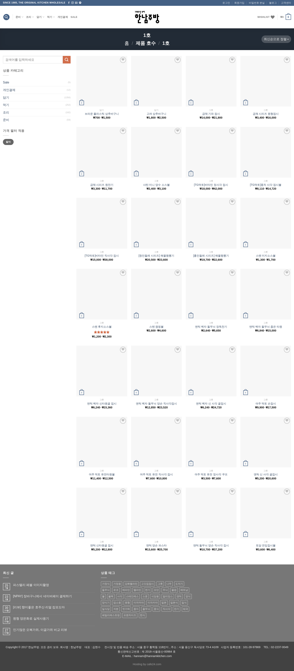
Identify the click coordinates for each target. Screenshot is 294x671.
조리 (30, 17)
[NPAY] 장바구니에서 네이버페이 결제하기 (42, 596)
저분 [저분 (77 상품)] (115, 609)
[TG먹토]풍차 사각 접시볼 (266, 184)
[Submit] (67, 59)
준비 (19, 17)
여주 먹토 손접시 (266, 403)
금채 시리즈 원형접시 (266, 113)
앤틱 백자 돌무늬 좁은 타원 (265, 326)
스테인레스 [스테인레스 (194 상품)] (132, 596)
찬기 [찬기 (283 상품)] (176, 609)
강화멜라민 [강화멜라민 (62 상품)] (131, 583)
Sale (74, 17)
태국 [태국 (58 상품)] (185, 609)
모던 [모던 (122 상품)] (156, 590)
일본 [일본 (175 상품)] (163, 602)
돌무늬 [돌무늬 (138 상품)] (106, 590)
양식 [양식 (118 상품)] (188, 596)
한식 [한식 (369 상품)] (142, 615)
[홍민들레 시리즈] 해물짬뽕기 (211, 255)
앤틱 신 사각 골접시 (266, 474)
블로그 (273, 2)
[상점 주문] (276, 39)
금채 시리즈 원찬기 (102, 184)
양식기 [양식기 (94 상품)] (106, 602)
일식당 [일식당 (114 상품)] (106, 609)
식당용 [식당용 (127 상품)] (155, 596)
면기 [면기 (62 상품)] (147, 590)
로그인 (226, 2)
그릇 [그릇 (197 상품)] (160, 583)
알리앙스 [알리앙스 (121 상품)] (168, 596)
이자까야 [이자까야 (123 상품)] (139, 602)
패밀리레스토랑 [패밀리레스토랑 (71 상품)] (111, 615)
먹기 (51, 17)
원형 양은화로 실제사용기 (31, 618)
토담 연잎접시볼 (266, 545)
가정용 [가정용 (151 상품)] (117, 583)
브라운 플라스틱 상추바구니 (102, 113)
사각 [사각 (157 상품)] (119, 596)
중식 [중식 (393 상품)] (156, 609)
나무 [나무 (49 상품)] (169, 583)
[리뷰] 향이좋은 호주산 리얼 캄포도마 (39, 607)
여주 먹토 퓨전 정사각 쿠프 (211, 474)
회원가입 (239, 2)
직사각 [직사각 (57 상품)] (166, 609)
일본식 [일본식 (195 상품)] (174, 602)
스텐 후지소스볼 (102, 326)
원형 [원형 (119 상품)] (127, 602)
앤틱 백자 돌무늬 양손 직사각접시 (156, 403)
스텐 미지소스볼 (266, 255)
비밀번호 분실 (257, 2)
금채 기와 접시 (211, 113)
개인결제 (63, 17)
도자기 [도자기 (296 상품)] (179, 583)
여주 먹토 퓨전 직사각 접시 (156, 474)
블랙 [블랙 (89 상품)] (110, 596)
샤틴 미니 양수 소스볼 (156, 184)
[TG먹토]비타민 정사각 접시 (211, 184)
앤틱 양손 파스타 (156, 545)
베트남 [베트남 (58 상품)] (184, 590)
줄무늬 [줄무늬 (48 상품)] (146, 609)
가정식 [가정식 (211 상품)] (106, 583)
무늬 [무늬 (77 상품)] (165, 590)
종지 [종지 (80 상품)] (136, 609)
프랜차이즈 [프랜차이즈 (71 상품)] (129, 615)
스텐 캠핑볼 (156, 326)
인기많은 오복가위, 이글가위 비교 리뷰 (40, 629)
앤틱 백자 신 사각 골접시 (211, 403)
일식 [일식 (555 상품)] (184, 602)
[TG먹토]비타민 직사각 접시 (102, 255)
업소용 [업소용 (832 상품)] (117, 602)
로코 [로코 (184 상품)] (115, 590)
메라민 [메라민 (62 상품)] (126, 590)
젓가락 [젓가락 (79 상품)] (126, 609)
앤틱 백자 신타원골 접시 (102, 403)
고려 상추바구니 (156, 113)
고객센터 (286, 2)
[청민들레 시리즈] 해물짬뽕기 (156, 255)
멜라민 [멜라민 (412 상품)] (137, 590)
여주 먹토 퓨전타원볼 (102, 474)
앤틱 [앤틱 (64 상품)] (179, 596)
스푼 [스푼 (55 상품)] (145, 596)
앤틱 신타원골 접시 (102, 545)
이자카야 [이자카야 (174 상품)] (153, 602)
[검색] (6, 17)
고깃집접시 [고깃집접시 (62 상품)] (147, 583)
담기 (40, 17)
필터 (8, 142)
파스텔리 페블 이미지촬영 (31, 585)
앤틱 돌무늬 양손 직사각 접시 (211, 545)
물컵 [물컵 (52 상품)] (174, 590)
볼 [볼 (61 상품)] (103, 596)
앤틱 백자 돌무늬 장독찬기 (211, 326)
